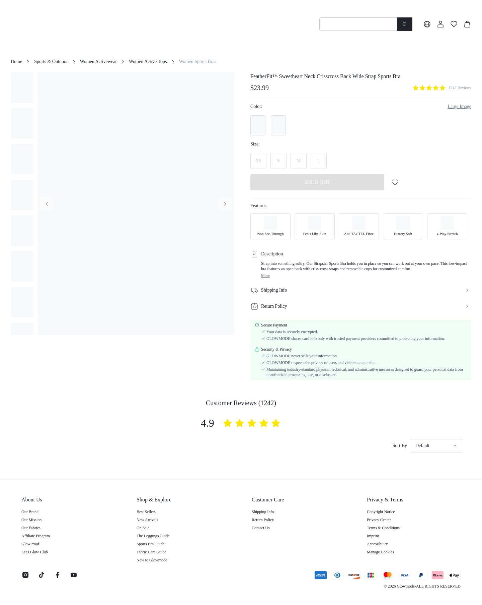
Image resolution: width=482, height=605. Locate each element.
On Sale (143, 528)
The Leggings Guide (153, 536)
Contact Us (261, 528)
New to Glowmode (152, 560)
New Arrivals (147, 520)
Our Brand (29, 511)
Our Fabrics (31, 528)
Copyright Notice (381, 511)
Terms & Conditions (383, 528)
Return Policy (263, 520)
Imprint (373, 536)
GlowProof (30, 544)
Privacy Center (379, 520)
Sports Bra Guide (150, 544)
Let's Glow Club (34, 552)
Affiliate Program (35, 536)
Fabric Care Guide (151, 552)
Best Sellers (146, 511)
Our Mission (31, 520)
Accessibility (377, 544)
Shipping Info (263, 511)
